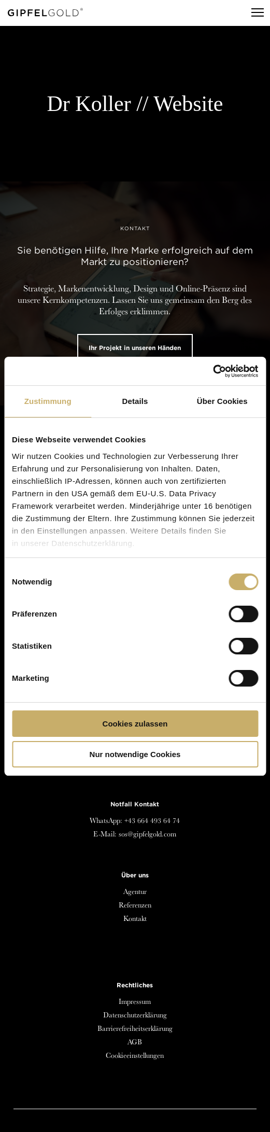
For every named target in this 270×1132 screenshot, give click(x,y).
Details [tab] (135, 401)
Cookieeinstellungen (135, 1055)
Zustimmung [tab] (48, 401)
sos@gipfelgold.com (147, 834)
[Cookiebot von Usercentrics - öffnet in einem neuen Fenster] (212, 371)
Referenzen (135, 905)
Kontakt (135, 918)
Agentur (135, 891)
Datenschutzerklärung (135, 1015)
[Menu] (253, 13)
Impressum (135, 1001)
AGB (134, 1042)
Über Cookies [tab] (222, 401)
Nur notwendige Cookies (135, 754)
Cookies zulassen (135, 723)
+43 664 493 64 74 (152, 820)
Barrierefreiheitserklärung (135, 1028)
